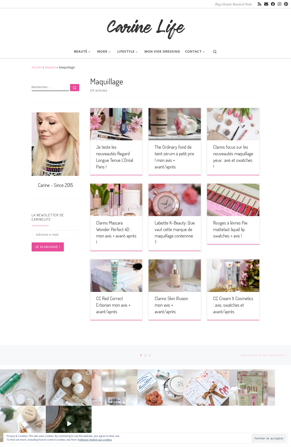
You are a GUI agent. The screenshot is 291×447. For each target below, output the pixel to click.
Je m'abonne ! (47, 247)
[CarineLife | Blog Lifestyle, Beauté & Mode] (145, 25)
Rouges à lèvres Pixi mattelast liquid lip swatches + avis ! (230, 229)
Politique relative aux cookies (95, 439)
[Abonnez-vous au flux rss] (259, 4)
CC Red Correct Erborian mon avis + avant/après (113, 304)
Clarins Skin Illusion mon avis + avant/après (171, 304)
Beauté (50, 67)
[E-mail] (266, 4)
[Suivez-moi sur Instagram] (279, 4)
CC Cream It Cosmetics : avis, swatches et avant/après (233, 304)
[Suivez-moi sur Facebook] (273, 4)
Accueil (37, 67)
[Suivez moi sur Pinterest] (286, 4)
